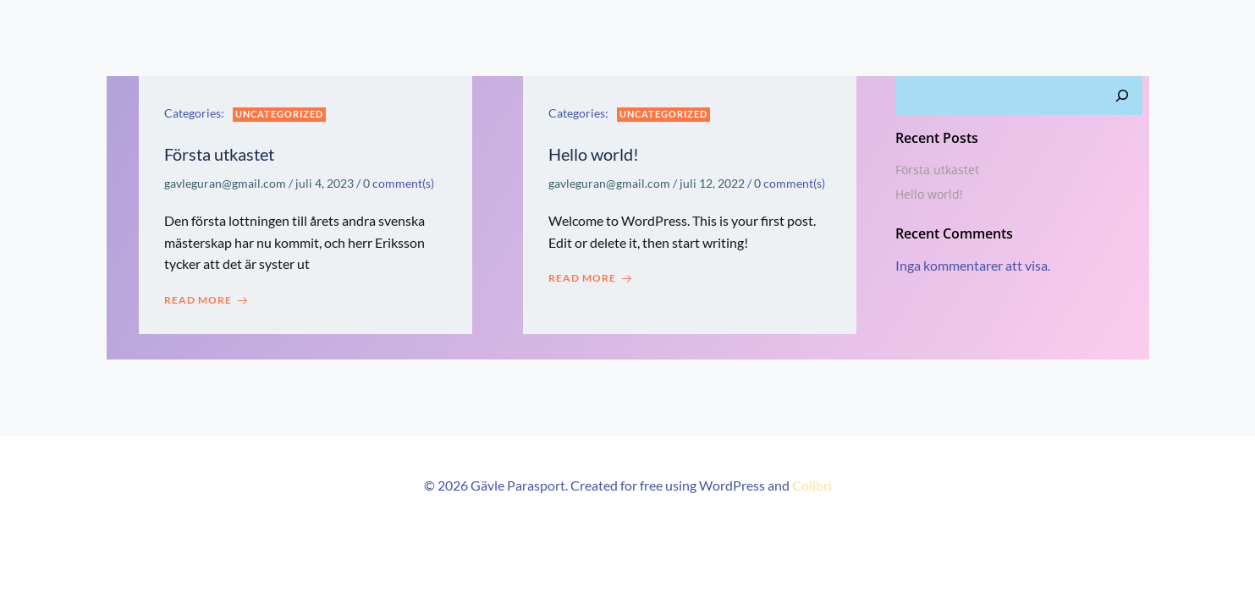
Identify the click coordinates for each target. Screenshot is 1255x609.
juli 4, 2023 (324, 183)
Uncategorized (279, 113)
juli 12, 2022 (712, 183)
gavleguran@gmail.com (225, 183)
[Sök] (1122, 95)
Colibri (812, 485)
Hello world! (929, 194)
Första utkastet (937, 170)
